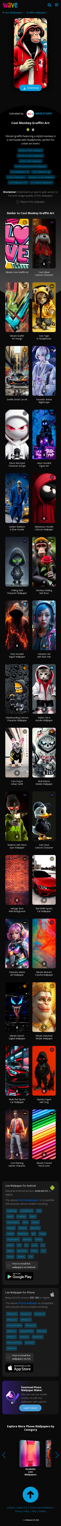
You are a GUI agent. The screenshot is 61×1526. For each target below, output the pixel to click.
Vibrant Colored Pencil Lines (44, 1164)
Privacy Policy (22, 1511)
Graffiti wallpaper (36, 12)
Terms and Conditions (41, 1507)
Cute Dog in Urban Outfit (17, 782)
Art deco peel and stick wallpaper (30, 166)
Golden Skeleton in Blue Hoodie (17, 528)
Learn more (30, 1408)
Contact (11, 1507)
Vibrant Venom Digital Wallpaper (17, 1037)
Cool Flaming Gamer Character (17, 1164)
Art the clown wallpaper (30, 161)
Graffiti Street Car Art (17, 399)
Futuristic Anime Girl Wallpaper (17, 973)
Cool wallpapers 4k (20, 171)
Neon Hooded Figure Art (44, 464)
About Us (22, 1507)
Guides (42, 1511)
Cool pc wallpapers (16, 177)
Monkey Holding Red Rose (44, 592)
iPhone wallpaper (28, 1303)
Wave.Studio (39, 113)
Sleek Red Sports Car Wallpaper (17, 1101)
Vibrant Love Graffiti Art (17, 272)
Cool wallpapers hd (18, 182)
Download (30, 88)
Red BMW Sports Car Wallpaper (44, 910)
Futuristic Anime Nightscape (44, 401)
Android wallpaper (28, 1200)
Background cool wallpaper (41, 177)
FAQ (34, 1511)
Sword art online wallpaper (30, 155)
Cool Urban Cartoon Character (44, 273)
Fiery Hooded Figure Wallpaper (17, 655)
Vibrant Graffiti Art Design (17, 337)
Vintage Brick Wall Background (17, 910)
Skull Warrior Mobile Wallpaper (44, 782)
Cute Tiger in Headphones (44, 337)
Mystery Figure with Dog (44, 1101)
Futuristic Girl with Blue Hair (44, 655)
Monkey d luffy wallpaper (30, 150)
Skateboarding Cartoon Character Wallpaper (17, 719)
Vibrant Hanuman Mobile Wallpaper (44, 1037)
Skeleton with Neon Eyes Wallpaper (17, 846)
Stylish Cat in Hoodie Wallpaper (44, 719)
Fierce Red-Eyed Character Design (17, 464)
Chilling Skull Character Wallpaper (17, 592)
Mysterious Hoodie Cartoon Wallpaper (44, 528)
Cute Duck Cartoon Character (44, 846)
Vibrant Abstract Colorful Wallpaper (44, 973)
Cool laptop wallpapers (41, 182)
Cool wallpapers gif (41, 171)
